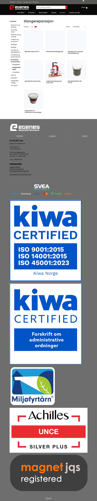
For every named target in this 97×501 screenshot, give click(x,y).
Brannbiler (20, 13)
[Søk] (51, 7)
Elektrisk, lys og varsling (16, 36)
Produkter (31, 13)
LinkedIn (85, 136)
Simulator (14, 78)
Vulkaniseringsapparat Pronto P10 (54, 82)
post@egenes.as (19, 152)
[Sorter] (79, 26)
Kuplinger (14, 44)
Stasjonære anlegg (15, 82)
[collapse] (20, 27)
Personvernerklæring (17, 169)
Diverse (13, 75)
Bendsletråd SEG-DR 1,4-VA (75, 82)
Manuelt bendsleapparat (54, 52)
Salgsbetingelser (15, 167)
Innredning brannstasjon (15, 61)
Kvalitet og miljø (74, 13)
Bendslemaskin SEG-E (32, 52)
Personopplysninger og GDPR (19, 171)
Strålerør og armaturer (15, 41)
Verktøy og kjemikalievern (15, 51)
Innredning (15, 72)
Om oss (19, 2)
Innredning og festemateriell (15, 56)
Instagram (52, 136)
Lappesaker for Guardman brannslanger (33, 111)
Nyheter (12, 2)
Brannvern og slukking (15, 26)
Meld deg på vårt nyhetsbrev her (20, 174)
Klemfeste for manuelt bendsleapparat (75, 52)
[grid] (36, 26)
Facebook (19, 136)
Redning (13, 47)
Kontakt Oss (27, 2)
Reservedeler (43, 13)
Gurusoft (48, 498)
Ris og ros (35, 2)
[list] (31, 26)
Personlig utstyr (14, 31)
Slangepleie (16, 65)
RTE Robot (14, 86)
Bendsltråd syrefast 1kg (32, 81)
